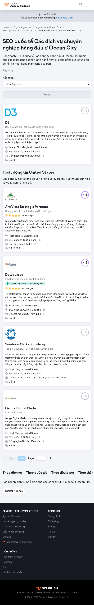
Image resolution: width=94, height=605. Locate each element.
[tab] (12, 473)
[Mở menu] (87, 5)
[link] (80, 5)
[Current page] (40, 458)
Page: (31, 458)
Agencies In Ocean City (48, 27)
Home (6, 27)
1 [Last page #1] (50, 458)
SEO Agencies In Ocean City (17, 30)
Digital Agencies (22, 27)
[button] (47, 84)
